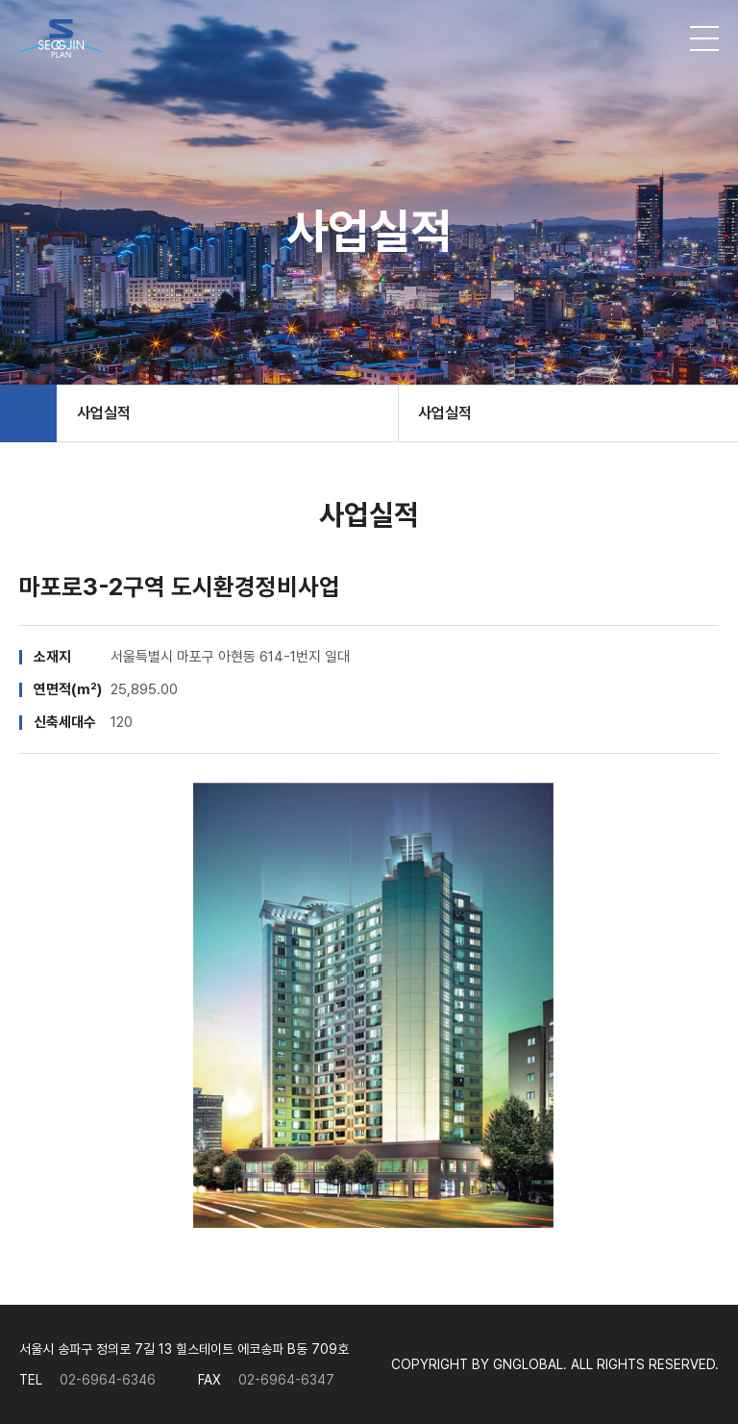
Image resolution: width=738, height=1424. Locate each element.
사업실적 (104, 413)
